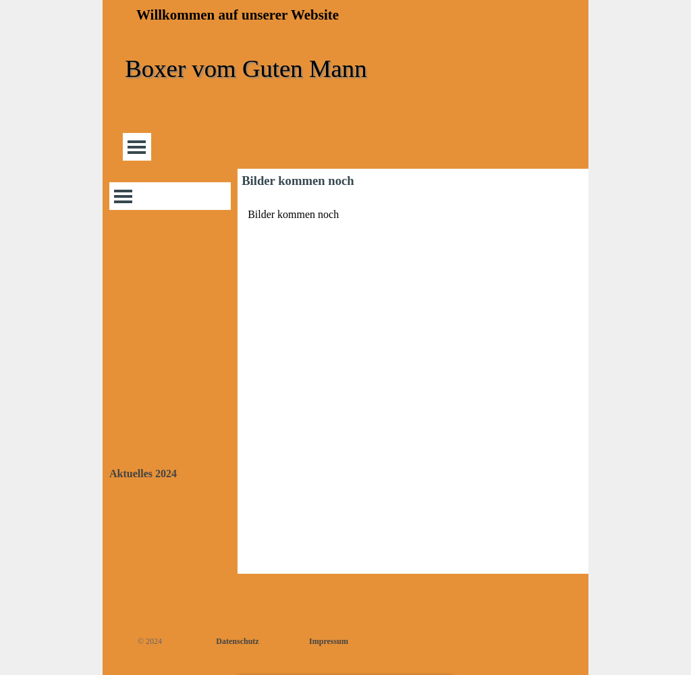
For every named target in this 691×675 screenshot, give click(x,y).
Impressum (328, 641)
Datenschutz (237, 641)
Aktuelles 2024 (143, 473)
